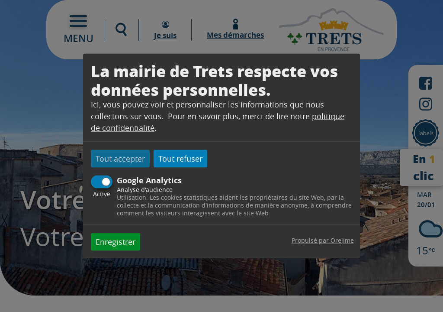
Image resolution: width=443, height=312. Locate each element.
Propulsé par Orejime (323, 240)
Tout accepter (120, 158)
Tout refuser (180, 158)
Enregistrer (115, 241)
